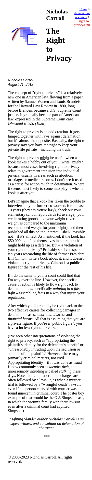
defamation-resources (82, 15)
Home (83, 9)
